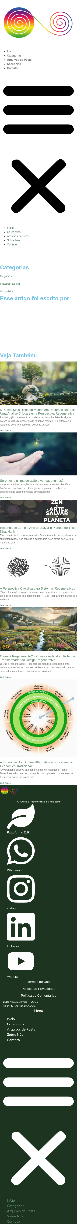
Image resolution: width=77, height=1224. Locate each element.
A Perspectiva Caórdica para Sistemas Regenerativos (37, 588)
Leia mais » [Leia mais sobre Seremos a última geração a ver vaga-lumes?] (5, 497)
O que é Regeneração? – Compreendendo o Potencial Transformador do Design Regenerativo (38, 658)
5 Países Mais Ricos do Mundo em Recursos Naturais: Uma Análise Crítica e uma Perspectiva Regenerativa (38, 411)
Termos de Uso (38, 982)
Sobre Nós (14, 63)
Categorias (14, 55)
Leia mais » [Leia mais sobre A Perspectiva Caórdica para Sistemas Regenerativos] (5, 605)
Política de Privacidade (38, 989)
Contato (12, 68)
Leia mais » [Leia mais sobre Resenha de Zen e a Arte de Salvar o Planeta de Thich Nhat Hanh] (5, 548)
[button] (38, 148)
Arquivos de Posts (19, 59)
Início (10, 51)
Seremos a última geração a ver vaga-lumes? (32, 480)
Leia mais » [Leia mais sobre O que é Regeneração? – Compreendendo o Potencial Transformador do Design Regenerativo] (5, 677)
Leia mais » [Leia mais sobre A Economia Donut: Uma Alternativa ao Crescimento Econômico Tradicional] (5, 783)
